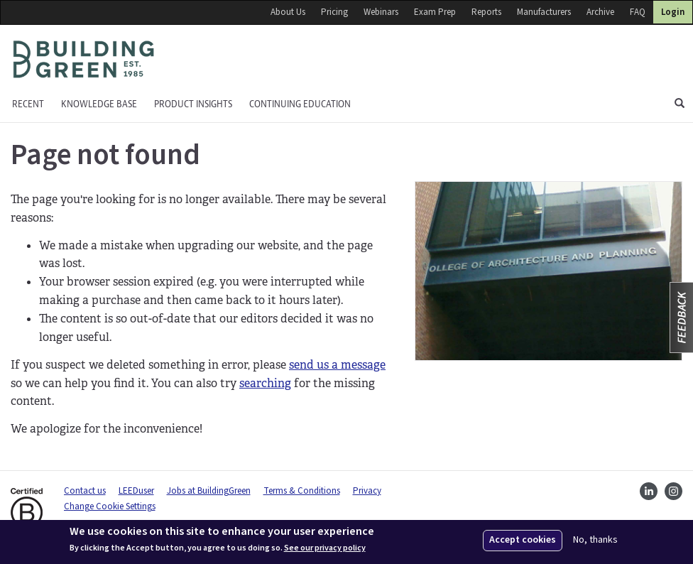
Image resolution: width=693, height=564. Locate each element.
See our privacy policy (325, 548)
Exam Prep (435, 12)
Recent (28, 104)
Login (672, 12)
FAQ (637, 12)
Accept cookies (522, 540)
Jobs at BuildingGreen (209, 490)
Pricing (334, 12)
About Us (288, 12)
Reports (486, 12)
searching (265, 383)
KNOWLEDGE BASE (99, 104)
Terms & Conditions (301, 490)
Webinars (381, 12)
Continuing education (300, 104)
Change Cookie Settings (109, 506)
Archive (600, 12)
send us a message (337, 364)
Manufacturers (544, 12)
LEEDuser (136, 490)
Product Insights (193, 104)
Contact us (85, 490)
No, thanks (595, 540)
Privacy (367, 490)
